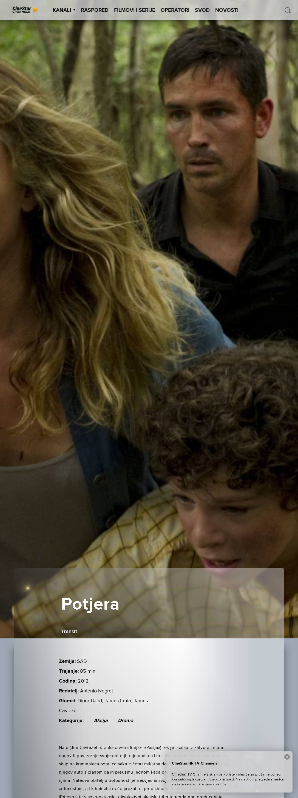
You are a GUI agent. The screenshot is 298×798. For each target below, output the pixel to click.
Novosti (227, 10)
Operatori (175, 10)
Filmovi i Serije (134, 10)
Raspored (95, 10)
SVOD (202, 10)
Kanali (64, 10)
